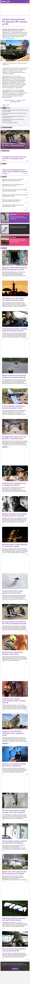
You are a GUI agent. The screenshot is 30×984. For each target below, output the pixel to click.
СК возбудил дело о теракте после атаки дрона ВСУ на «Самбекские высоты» (14, 157)
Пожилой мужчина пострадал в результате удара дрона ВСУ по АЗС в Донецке (14, 842)
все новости (4, 160)
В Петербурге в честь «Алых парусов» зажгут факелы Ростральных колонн (13, 185)
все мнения (26, 173)
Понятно (15, 968)
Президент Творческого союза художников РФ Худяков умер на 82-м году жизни (14, 515)
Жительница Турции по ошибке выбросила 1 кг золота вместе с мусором (14, 545)
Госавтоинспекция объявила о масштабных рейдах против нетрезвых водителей (14, 190)
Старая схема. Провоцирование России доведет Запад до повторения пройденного (14, 170)
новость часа (6, 150)
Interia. (12, 38)
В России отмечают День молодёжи (10, 122)
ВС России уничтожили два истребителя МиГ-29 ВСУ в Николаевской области (14, 144)
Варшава (4, 29)
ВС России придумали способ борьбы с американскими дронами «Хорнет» (11, 200)
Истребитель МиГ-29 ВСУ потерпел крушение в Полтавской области (18, 227)
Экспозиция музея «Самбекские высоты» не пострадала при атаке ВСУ (13, 205)
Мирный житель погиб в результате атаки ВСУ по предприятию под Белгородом (14, 872)
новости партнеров (7, 127)
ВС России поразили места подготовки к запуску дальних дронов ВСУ (14, 950)
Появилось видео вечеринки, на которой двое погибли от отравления (14, 765)
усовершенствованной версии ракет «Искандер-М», (14, 81)
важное (4, 131)
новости (4, 177)
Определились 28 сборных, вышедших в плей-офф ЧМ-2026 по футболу (14, 919)
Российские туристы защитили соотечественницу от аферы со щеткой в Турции (17, 240)
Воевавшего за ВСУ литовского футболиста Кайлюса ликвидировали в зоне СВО (13, 180)
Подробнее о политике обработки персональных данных (12, 966)
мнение (4, 163)
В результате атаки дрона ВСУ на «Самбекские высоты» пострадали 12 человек (13, 733)
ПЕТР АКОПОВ (4, 173)
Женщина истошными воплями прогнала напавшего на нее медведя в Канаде (15, 195)
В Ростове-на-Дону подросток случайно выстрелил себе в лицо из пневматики (18, 218)
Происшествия (13, 214)
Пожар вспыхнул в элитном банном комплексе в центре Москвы (12, 653)
